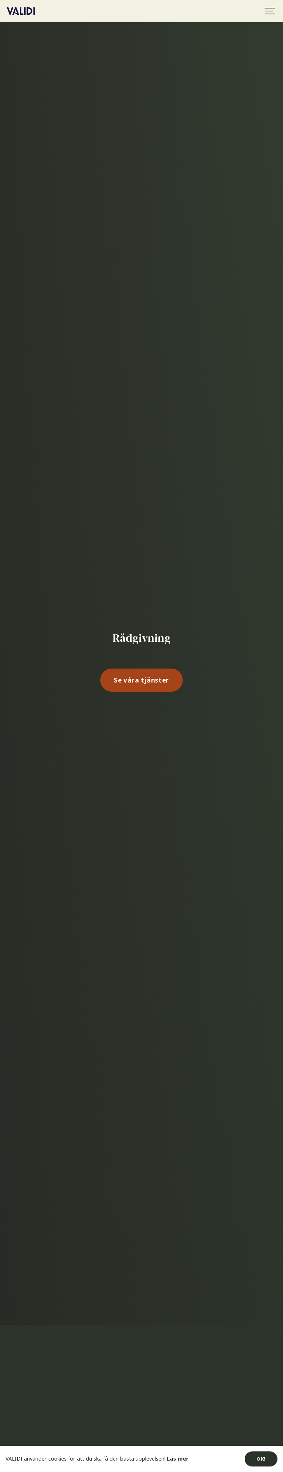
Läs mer (177, 1458)
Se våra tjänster (141, 680)
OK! (261, 1458)
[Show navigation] (270, 11)
